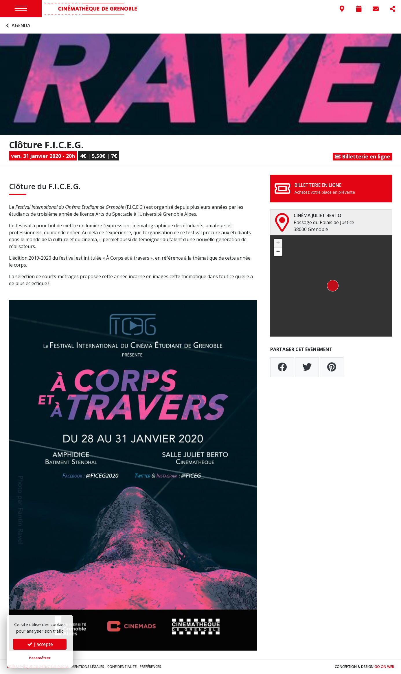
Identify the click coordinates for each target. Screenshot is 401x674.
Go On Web (384, 666)
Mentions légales (87, 666)
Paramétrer (40, 657)
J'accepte (40, 644)
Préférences (150, 666)
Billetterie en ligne (362, 156)
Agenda (17, 25)
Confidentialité (122, 666)
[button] (331, 286)
